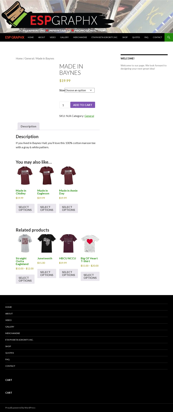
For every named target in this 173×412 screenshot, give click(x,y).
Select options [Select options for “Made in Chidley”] (25, 208)
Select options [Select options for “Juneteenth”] (46, 273)
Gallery (64, 37)
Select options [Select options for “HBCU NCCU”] (68, 273)
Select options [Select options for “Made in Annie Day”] (68, 208)
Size (62, 90)
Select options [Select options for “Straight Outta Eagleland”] (25, 279)
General (29, 58)
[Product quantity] (64, 105)
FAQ (146, 37)
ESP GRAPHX (14, 37)
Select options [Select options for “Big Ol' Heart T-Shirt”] (90, 276)
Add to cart (82, 104)
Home (31, 37)
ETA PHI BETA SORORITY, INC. (105, 37)
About (41, 37)
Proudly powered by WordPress (20, 407)
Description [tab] (28, 126)
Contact (157, 37)
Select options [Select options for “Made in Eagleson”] (46, 208)
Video (53, 37)
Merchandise (80, 37)
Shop (124, 37)
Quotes (136, 37)
